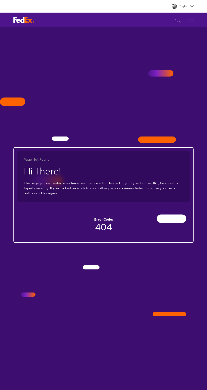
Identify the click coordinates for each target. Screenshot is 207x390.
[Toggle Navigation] (190, 20)
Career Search (177, 20)
